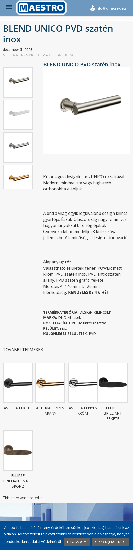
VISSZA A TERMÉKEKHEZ (24, 55)
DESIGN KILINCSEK (65, 55)
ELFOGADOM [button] (76, 541)
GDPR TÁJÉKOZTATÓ (110, 541)
